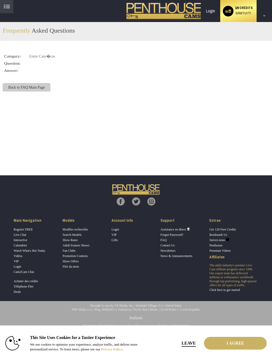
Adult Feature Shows (75, 245)
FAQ (163, 240)
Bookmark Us (218, 235)
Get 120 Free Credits (222, 229)
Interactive (20, 240)
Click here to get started (224, 290)
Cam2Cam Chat (24, 272)
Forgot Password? (171, 235)
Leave (189, 343)
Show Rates (70, 240)
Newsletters (168, 251)
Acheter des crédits (26, 281)
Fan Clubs (68, 251)
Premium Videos (220, 251)
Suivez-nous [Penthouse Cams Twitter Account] (219, 240)
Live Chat (20, 235)
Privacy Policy (111, 349)
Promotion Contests (75, 256)
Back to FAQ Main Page (26, 87)
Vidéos (18, 256)
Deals (17, 292)
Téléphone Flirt (23, 286)
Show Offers (70, 261)
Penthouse (215, 245)
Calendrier (20, 245)
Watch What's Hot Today (29, 251)
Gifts (115, 240)
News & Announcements (176, 256)
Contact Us (167, 245)
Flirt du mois (70, 266)
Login (210, 11)
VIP (16, 261)
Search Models (72, 235)
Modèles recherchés (75, 229)
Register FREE (23, 229)
